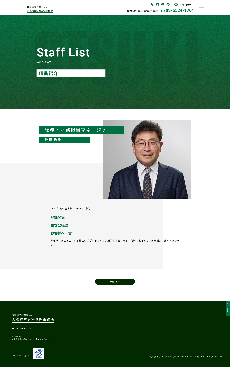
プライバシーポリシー (21, 358)
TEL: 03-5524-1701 (25, 330)
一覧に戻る (115, 283)
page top (227, 315)
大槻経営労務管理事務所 (48, 8)
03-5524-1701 (180, 10)
